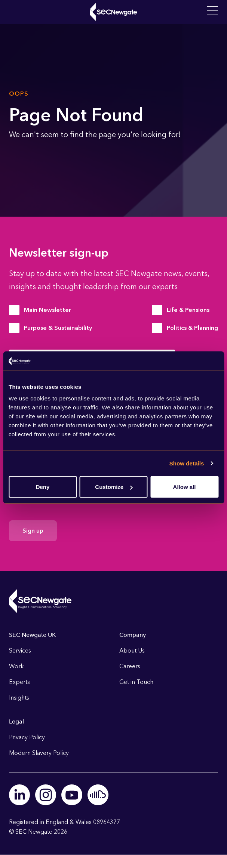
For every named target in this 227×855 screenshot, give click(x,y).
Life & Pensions (188, 309)
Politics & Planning (192, 327)
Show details (186, 463)
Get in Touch (136, 681)
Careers (129, 666)
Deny (43, 487)
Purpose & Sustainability (58, 327)
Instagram (45, 794)
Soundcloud (98, 794)
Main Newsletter (47, 309)
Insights (19, 697)
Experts (19, 681)
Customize (113, 487)
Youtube (71, 794)
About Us (132, 650)
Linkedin (19, 794)
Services (20, 650)
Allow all (184, 487)
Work (16, 666)
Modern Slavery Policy (39, 752)
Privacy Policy (27, 737)
